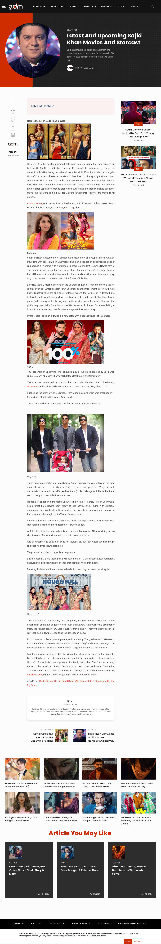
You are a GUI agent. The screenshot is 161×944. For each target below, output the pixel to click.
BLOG (138, 124)
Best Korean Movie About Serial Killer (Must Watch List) (137, 786)
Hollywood (57, 6)
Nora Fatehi (33, 386)
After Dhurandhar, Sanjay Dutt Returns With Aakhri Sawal (129, 880)
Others (122, 6)
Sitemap (18, 924)
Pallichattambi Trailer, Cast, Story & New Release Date (96, 786)
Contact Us (57, 924)
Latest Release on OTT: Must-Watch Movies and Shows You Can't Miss (138, 178)
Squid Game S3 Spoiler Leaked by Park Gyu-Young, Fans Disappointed (138, 133)
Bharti (13, 152)
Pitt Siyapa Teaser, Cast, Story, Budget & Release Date (21, 820)
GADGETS (13, 872)
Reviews (135, 6)
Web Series (106, 6)
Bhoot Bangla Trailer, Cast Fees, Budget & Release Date (99, 820)
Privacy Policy (81, 924)
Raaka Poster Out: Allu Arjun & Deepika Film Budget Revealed (59, 786)
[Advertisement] (9, 53)
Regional (89, 6)
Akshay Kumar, (35, 203)
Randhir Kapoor (34, 674)
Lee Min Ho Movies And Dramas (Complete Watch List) (21, 786)
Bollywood (39, 6)
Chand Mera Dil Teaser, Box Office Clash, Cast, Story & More (60, 820)
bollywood (72, 30)
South (73, 6)
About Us (36, 924)
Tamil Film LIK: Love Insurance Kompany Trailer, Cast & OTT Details (136, 822)
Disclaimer (103, 924)
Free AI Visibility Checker (132, 924)
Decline (137, 941)
